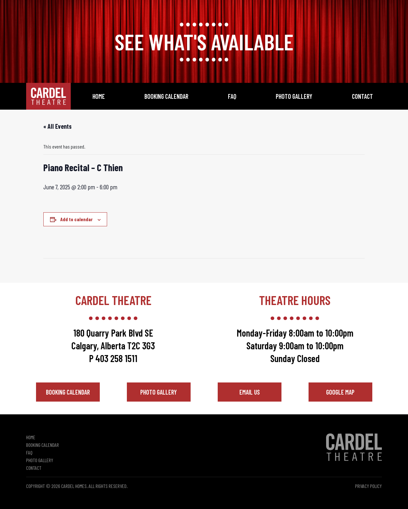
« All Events (57, 126)
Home (98, 96)
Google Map (340, 392)
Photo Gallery (294, 96)
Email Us (249, 392)
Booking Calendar (166, 96)
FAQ (232, 96)
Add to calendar (76, 219)
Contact (362, 96)
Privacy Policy (368, 486)
